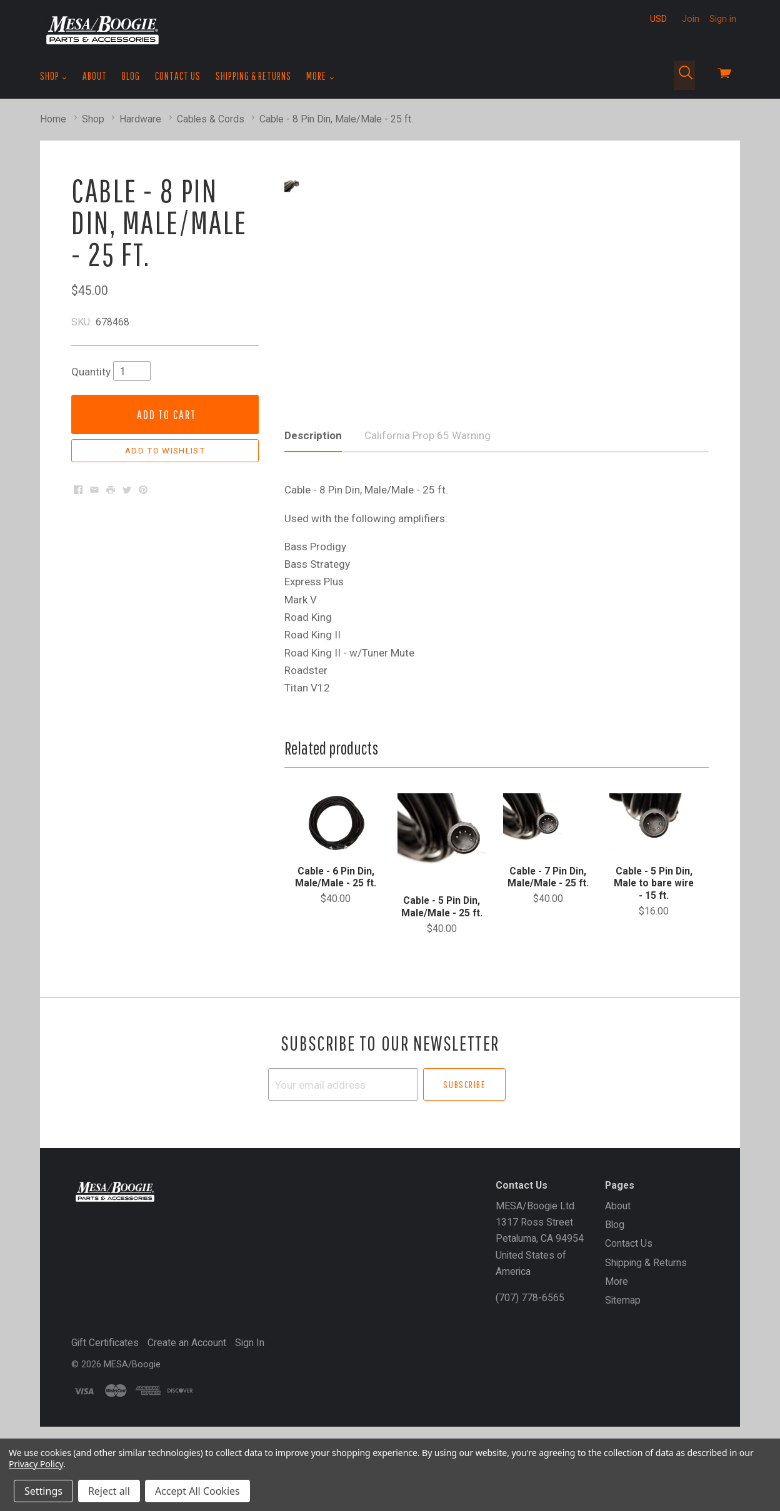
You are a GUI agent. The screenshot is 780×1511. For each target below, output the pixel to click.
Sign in (722, 18)
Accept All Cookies (197, 1491)
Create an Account (187, 1401)
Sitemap (623, 1359)
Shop (54, 76)
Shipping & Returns (253, 76)
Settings (43, 1491)
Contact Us (178, 76)
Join (690, 18)
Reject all (109, 1491)
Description (313, 494)
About (94, 76)
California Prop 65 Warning (427, 494)
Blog (131, 76)
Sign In (249, 1401)
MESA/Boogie (132, 1423)
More (320, 76)
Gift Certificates (105, 1401)
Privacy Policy (36, 1464)
